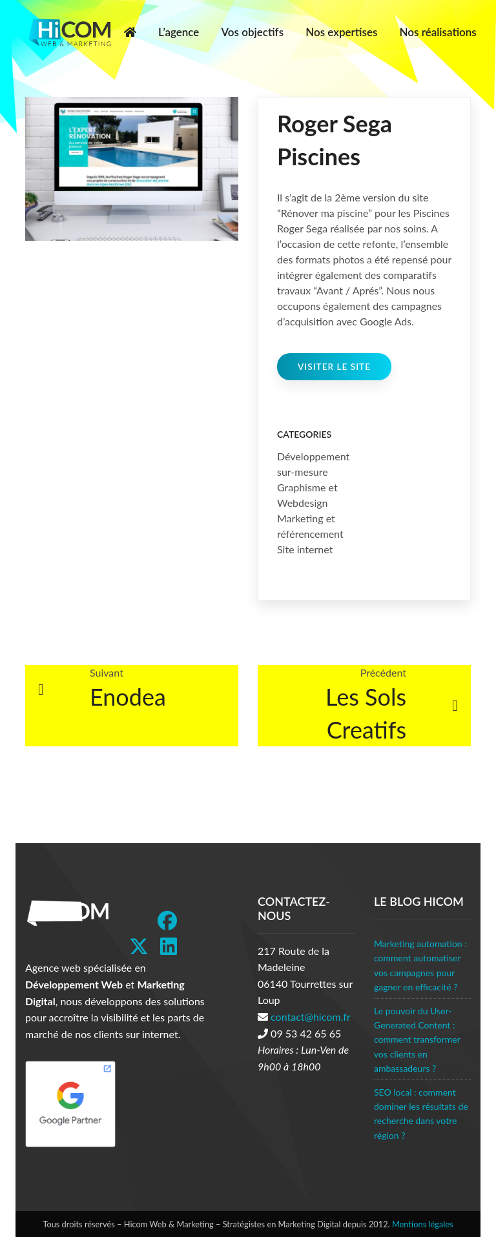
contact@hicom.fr (311, 1016)
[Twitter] (139, 946)
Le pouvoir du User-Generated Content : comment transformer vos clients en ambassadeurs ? (417, 1039)
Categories (304, 434)
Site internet (305, 549)
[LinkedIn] (168, 946)
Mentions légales (422, 1224)
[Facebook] (167, 921)
